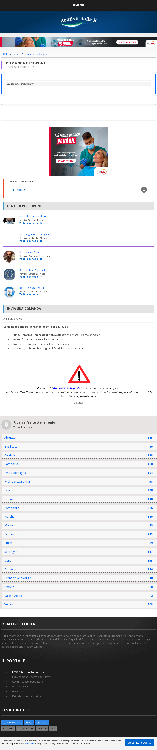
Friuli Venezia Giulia (17, 481)
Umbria (9, 587)
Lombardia (11, 508)
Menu (78, 5)
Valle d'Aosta (13, 595)
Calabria (9, 455)
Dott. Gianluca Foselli (31, 288)
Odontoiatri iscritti (27, 672)
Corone (17, 53)
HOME (4, 53)
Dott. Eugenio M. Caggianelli (35, 234)
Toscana (10, 569)
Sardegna (10, 552)
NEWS (29, 722)
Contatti (8, 728)
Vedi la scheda (30, 223)
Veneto (9, 604)
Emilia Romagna (15, 473)
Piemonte (11, 534)
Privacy (42, 728)
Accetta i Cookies (139, 742)
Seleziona (17, 190)
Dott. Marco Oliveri (30, 252)
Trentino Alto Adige (17, 578)
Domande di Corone (36, 53)
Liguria (9, 499)
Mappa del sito (25, 728)
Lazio (8, 490)
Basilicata (10, 446)
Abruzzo (10, 437)
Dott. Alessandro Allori (32, 216)
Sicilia (8, 560)
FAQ (53, 728)
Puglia (8, 543)
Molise (8, 525)
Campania (11, 464)
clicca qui (29, 743)
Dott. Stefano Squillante (32, 270)
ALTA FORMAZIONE (12, 722)
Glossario (42, 722)
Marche (9, 516)
